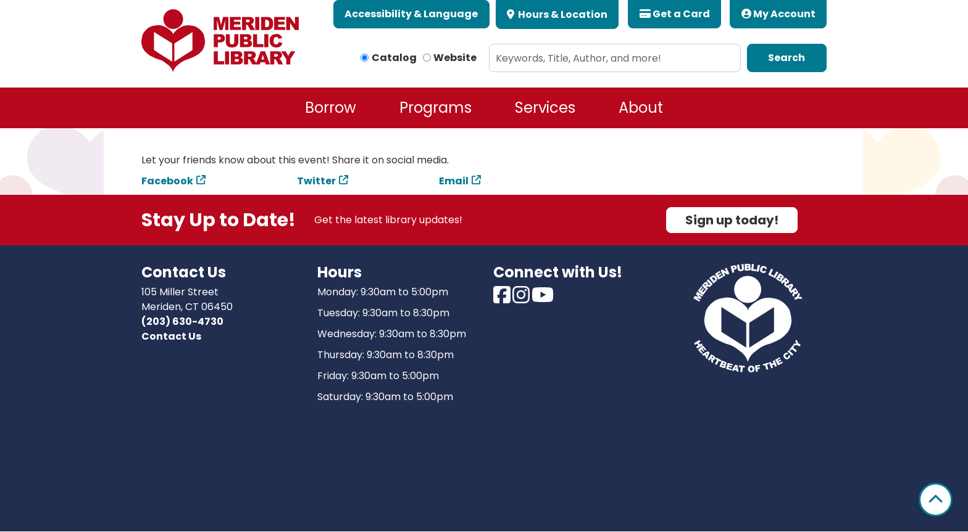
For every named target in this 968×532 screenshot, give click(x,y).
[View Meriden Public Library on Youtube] (543, 299)
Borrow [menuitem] (330, 107)
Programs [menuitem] (435, 107)
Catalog (394, 58)
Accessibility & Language (411, 14)
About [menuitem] (641, 107)
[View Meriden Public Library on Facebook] (502, 299)
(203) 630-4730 (182, 321)
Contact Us (171, 336)
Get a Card (675, 14)
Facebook (167, 181)
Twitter (316, 181)
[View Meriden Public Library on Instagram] (522, 299)
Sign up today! (731, 220)
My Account (778, 14)
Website (455, 58)
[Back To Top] (936, 500)
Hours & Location (561, 14)
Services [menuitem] (545, 107)
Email (454, 181)
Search (786, 58)
